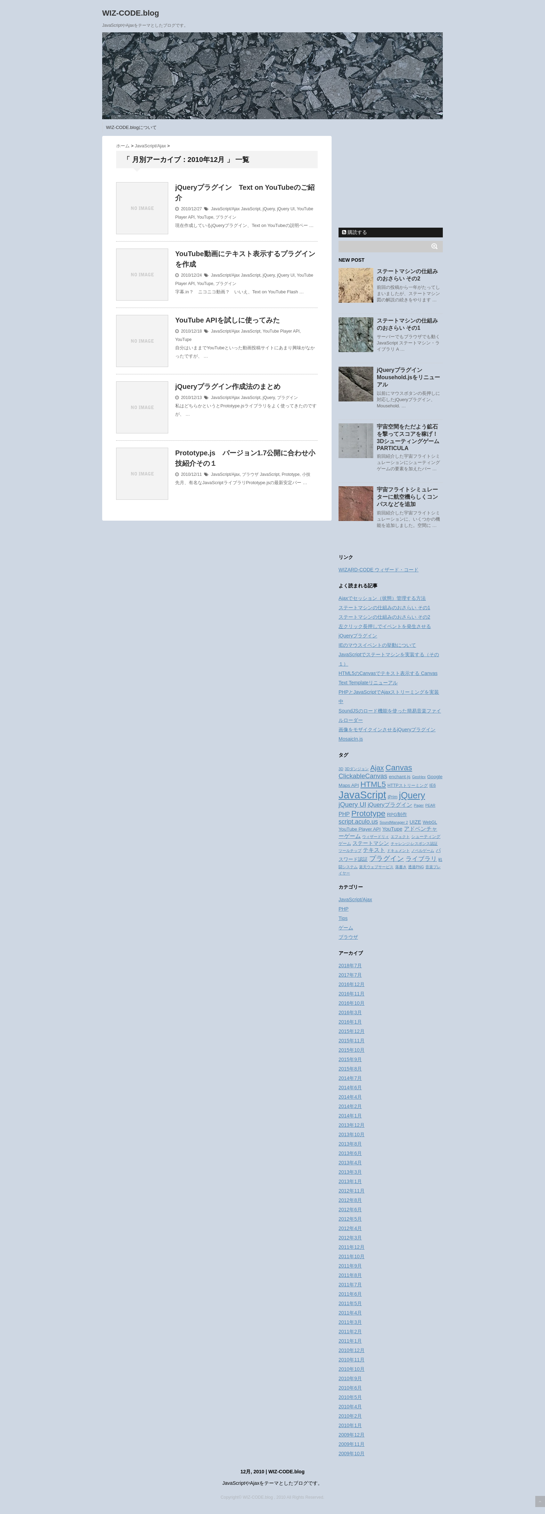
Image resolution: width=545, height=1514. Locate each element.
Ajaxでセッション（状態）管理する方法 (382, 598)
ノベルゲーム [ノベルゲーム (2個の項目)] (422, 850)
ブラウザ (250, 474)
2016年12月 (352, 984)
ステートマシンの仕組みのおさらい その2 (384, 617)
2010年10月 (352, 1369)
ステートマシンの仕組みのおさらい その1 (384, 607)
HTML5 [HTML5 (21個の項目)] (373, 784)
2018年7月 (350, 965)
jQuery (269, 208)
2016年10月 (352, 1003)
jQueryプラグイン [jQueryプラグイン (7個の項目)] (390, 804)
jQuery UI (286, 208)
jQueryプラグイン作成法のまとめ (227, 386)
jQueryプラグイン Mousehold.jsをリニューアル (408, 377)
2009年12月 (352, 1435)
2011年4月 (350, 1313)
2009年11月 (352, 1444)
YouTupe (205, 217)
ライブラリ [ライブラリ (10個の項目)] (421, 858)
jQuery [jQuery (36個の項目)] (412, 795)
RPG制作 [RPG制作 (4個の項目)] (397, 814)
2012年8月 (350, 1200)
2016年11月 (352, 993)
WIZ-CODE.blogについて (131, 127)
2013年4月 (350, 1162)
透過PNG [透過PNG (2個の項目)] (416, 867)
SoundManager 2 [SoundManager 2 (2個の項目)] (394, 822)
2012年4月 (350, 1228)
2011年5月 (350, 1303)
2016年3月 (350, 1012)
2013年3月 (350, 1172)
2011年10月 (352, 1256)
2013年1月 (350, 1181)
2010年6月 (350, 1388)
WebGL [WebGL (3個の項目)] (430, 822)
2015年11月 (352, 1040)
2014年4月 (350, 1097)
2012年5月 (350, 1219)
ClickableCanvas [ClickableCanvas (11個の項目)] (363, 776)
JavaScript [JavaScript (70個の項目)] (362, 794)
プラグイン (225, 217)
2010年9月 (350, 1378)
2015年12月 (352, 1031)
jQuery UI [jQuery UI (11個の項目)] (352, 804)
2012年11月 (352, 1191)
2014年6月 (350, 1087)
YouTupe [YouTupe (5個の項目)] (392, 829)
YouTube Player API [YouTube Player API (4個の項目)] (360, 829)
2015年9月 (350, 1059)
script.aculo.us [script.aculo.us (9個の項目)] (358, 821)
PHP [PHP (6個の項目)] (344, 814)
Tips (343, 918)
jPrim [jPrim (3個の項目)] (392, 797)
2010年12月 (352, 1350)
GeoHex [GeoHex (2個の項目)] (418, 777)
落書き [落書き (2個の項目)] (401, 867)
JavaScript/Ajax (225, 208)
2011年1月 (350, 1341)
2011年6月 (350, 1294)
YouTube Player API (281, 331)
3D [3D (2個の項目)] (341, 769)
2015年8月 (350, 1069)
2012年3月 (350, 1237)
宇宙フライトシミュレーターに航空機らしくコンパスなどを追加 (407, 497)
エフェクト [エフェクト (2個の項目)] (400, 837)
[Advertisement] (391, 179)
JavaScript (250, 208)
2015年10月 (352, 1050)
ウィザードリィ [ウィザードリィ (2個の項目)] (375, 837)
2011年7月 (350, 1284)
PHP (344, 909)
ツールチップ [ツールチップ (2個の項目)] (350, 850)
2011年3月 (350, 1322)
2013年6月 (350, 1153)
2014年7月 (350, 1078)
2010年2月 (350, 1416)
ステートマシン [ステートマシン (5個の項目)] (370, 843)
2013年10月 (352, 1134)
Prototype (291, 474)
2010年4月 (350, 1406)
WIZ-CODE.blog (130, 13)
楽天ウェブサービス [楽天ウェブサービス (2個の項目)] (376, 867)
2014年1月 (350, 1115)
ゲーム (346, 927)
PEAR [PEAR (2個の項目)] (430, 805)
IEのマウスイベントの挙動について (377, 645)
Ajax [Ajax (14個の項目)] (377, 768)
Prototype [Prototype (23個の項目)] (368, 813)
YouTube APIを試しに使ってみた (227, 320)
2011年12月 (352, 1247)
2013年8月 (350, 1144)
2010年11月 (352, 1359)
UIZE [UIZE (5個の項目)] (415, 822)
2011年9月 (350, 1266)
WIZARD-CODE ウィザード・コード (378, 569)
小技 (306, 474)
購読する (354, 232)
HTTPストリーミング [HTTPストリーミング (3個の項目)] (408, 785)
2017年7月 (350, 975)
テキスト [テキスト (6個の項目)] (374, 850)
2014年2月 (350, 1106)
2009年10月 (352, 1453)
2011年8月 (350, 1275)
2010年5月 (350, 1397)
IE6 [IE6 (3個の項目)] (432, 785)
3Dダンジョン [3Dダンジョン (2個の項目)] (357, 769)
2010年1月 (350, 1425)
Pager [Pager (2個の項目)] (419, 805)
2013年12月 (352, 1125)
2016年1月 (350, 1022)
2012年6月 (350, 1209)
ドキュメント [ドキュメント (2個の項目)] (398, 850)
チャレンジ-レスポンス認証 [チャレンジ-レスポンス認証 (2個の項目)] (414, 843)
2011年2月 (350, 1331)
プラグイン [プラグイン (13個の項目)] (386, 858)
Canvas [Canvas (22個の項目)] (398, 767)
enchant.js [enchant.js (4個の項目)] (399, 776)
